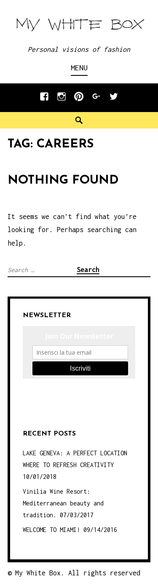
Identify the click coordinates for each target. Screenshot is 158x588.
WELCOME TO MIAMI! (51, 529)
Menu (79, 67)
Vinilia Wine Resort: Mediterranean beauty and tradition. (63, 503)
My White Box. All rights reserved (77, 573)
